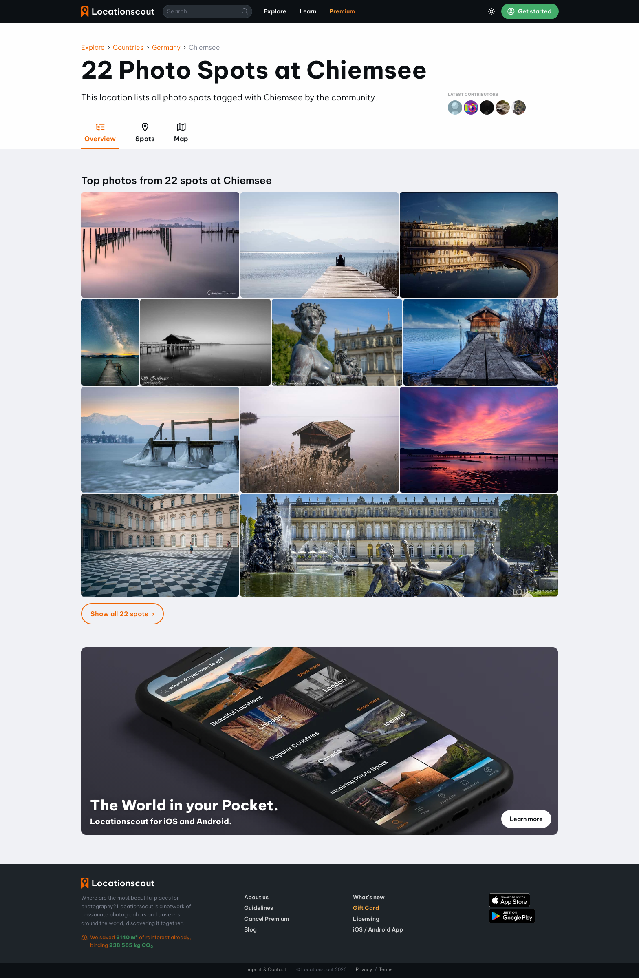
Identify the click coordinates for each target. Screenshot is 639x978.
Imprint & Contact (266, 969)
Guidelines (258, 908)
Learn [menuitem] (308, 11)
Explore (93, 47)
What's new (369, 897)
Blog (250, 929)
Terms (385, 969)
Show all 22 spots (120, 614)
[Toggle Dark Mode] (491, 11)
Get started (529, 11)
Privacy (364, 969)
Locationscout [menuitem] (117, 11)
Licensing (366, 919)
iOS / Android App (378, 929)
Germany (166, 47)
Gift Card (366, 908)
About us (256, 897)
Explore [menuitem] (275, 11)
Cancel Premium (266, 919)
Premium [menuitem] (342, 11)
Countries (128, 47)
